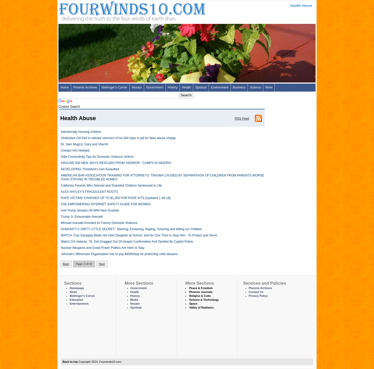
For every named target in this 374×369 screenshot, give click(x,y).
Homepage (77, 288)
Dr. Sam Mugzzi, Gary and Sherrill (84, 144)
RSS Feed (242, 118)
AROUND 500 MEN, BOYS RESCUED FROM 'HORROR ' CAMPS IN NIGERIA (116, 163)
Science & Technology (204, 299)
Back (66, 263)
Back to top (70, 361)
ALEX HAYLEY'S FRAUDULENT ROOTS (89, 192)
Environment (219, 87)
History (172, 87)
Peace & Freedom (201, 288)
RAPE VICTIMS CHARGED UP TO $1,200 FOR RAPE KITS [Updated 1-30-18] (115, 198)
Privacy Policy (258, 295)
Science (255, 87)
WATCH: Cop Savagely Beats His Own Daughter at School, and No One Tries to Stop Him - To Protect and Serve (139, 235)
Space (193, 303)
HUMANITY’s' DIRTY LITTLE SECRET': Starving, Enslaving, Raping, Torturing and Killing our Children (131, 229)
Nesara (137, 87)
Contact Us (256, 291)
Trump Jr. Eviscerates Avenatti (82, 216)
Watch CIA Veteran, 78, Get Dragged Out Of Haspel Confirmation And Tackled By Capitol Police (127, 241)
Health (186, 87)
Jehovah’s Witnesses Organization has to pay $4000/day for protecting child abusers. (119, 254)
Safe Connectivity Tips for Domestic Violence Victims (97, 157)
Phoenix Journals (200, 291)
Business (239, 87)
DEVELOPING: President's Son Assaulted (90, 169)
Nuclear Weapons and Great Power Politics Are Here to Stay (102, 248)
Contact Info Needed (75, 150)
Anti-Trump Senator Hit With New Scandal (90, 210)
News (73, 291)
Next (102, 263)
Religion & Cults (200, 295)
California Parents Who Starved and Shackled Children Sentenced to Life (111, 185)
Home (65, 87)
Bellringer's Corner (114, 87)
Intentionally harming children (81, 132)
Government (154, 87)
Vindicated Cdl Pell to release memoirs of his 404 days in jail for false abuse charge (118, 138)
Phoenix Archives (85, 87)
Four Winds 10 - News (110, 10)
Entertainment (79, 303)
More (268, 87)
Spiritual (200, 87)
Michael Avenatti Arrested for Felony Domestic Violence (99, 223)
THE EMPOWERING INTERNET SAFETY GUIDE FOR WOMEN (106, 204)
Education (76, 299)
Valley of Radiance (201, 307)
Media (134, 299)
